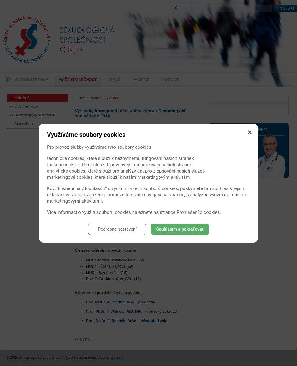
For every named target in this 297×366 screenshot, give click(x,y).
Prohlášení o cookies (198, 212)
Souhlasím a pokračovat (180, 229)
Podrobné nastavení (117, 229)
